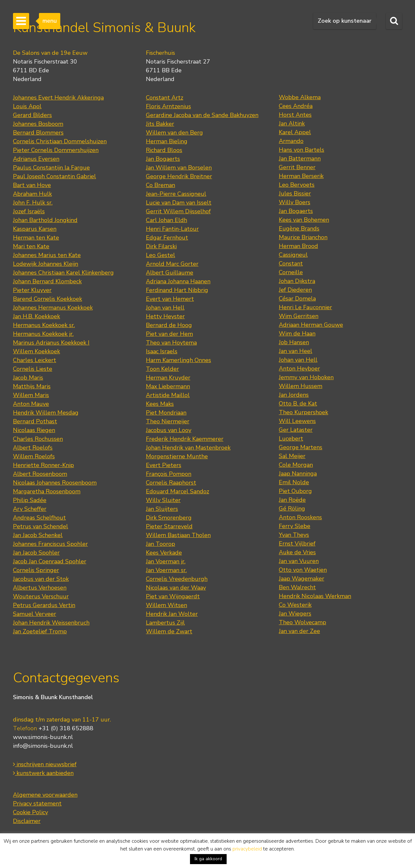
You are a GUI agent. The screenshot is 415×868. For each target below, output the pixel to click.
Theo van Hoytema (171, 342)
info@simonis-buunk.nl (43, 746)
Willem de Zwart (169, 631)
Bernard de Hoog (169, 325)
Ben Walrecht (297, 587)
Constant (291, 263)
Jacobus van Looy (168, 430)
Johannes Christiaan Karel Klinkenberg (63, 272)
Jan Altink (292, 123)
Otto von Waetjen (303, 570)
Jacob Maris (28, 377)
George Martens (300, 447)
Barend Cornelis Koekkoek (47, 299)
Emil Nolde (294, 482)
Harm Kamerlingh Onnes (178, 360)
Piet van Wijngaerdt (173, 596)
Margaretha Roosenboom (46, 491)
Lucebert (291, 438)
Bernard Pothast (35, 421)
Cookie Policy (30, 812)
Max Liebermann (168, 386)
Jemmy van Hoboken (306, 377)
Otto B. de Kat (298, 403)
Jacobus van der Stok (41, 579)
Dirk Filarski (161, 246)
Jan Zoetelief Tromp (40, 631)
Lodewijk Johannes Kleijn (45, 264)
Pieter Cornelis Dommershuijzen (56, 150)
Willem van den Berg (174, 132)
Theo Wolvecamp (302, 622)
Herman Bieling (166, 141)
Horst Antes (295, 115)
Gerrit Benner (297, 167)
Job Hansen (294, 342)
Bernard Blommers (38, 132)
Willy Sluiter (163, 500)
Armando (291, 141)
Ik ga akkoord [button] (208, 859)
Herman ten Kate (36, 237)
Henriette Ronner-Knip (43, 465)
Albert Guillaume (169, 272)
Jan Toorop (160, 544)
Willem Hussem (300, 386)
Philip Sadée (29, 500)
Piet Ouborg (295, 491)
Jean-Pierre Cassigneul (176, 194)
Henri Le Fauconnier (305, 307)
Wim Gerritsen (298, 316)
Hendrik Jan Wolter (172, 614)
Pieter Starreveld (169, 526)
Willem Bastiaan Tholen (178, 535)
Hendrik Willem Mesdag (45, 412)
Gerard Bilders (32, 115)
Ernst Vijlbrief (297, 543)
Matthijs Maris (32, 386)
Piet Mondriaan (166, 412)
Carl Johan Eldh (166, 220)
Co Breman (160, 185)
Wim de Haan (297, 333)
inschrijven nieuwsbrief (45, 764)
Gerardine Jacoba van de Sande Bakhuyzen (202, 115)
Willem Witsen (166, 605)
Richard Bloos (164, 150)
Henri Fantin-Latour (172, 229)
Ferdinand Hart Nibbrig (177, 290)
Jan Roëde (292, 500)
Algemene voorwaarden (45, 795)
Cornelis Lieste (32, 369)
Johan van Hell (165, 307)
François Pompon (168, 474)
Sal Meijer (292, 456)
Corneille (291, 272)
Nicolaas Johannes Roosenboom (55, 483)
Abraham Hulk (32, 194)
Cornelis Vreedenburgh (177, 579)
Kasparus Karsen (34, 229)
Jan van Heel (295, 351)
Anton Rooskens (300, 517)
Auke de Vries (297, 552)
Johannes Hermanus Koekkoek (53, 307)
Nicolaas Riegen (34, 430)
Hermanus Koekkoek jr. (43, 334)
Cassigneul (293, 255)
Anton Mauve (31, 404)
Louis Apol (27, 106)
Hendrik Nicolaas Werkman (315, 596)
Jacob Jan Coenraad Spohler (49, 561)
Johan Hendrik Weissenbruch (51, 623)
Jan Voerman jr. (165, 561)
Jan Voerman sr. (166, 570)
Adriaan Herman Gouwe (311, 325)
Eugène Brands (299, 228)
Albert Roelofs (33, 448)
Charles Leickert (34, 360)
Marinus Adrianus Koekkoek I (51, 342)
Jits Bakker (160, 124)
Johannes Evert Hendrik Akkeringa (58, 97)
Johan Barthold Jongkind (45, 220)
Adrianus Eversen (36, 159)
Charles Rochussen (38, 439)
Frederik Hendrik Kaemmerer (184, 439)
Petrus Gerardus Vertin (44, 605)
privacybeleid (247, 849)
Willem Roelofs (34, 456)
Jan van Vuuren (299, 561)
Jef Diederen (295, 290)
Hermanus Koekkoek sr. (44, 325)
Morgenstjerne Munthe (177, 456)
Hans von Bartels (301, 150)
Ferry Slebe (294, 526)
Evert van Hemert (170, 299)
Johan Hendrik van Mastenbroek (188, 448)
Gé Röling (292, 508)
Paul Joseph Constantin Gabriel (54, 176)
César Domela (297, 298)
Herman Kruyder (168, 377)
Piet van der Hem (169, 334)
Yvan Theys (294, 535)
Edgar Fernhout (167, 237)
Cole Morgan (296, 465)
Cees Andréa (296, 106)
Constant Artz (164, 97)
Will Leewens (297, 421)
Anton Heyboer (299, 368)
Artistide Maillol (168, 395)
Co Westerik (295, 605)
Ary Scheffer (29, 509)
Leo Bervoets (296, 185)
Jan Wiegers (295, 613)
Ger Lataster (296, 430)
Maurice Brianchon (303, 237)
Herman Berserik (301, 176)
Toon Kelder (162, 369)
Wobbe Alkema (300, 97)
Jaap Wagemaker (301, 578)
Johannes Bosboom (38, 124)
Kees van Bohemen (304, 220)
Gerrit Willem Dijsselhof (178, 211)
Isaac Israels (161, 351)
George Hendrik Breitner (179, 176)
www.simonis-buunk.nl (43, 737)
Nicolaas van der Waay (176, 588)
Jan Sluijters (162, 509)
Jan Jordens (294, 395)
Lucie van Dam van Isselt (178, 202)
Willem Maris (31, 395)
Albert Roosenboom (40, 474)
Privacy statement (37, 803)
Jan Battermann (300, 158)
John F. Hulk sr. (33, 202)
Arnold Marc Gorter (172, 264)
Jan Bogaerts (163, 159)
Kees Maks (160, 404)
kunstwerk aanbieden (43, 773)
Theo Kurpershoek (303, 412)
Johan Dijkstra (297, 281)
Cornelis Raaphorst (171, 483)
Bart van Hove (32, 185)
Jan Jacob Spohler (36, 553)
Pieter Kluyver (32, 290)
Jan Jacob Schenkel (38, 535)
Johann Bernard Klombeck (47, 281)
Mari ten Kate (31, 246)
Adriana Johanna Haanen (178, 281)
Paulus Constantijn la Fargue (51, 167)
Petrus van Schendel (40, 526)
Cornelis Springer (36, 570)
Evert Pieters (163, 465)
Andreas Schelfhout (39, 518)
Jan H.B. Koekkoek (36, 316)
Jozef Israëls (29, 211)
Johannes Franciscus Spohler (50, 544)
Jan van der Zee (299, 631)
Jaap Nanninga (298, 473)
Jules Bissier (295, 193)
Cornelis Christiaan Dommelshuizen (60, 141)
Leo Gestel (160, 255)
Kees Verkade (164, 553)
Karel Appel (295, 132)
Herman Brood (298, 246)
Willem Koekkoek (36, 351)
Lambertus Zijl (165, 623)
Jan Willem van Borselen (179, 167)
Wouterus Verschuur (41, 596)
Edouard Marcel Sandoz (177, 491)
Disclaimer (27, 821)
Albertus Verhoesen (39, 588)
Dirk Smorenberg (169, 518)
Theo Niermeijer (167, 421)
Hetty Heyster (165, 316)
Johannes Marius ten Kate (47, 255)
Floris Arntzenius (168, 106)
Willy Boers (294, 202)
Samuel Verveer (34, 614)
